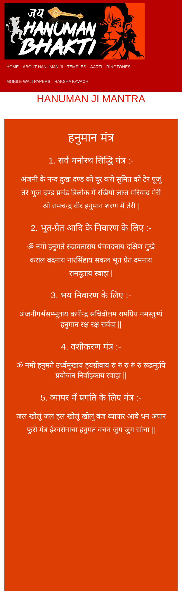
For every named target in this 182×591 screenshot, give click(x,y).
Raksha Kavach (71, 81)
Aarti (96, 66)
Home (12, 66)
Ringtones (118, 66)
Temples (76, 66)
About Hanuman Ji (43, 66)
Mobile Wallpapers (28, 81)
